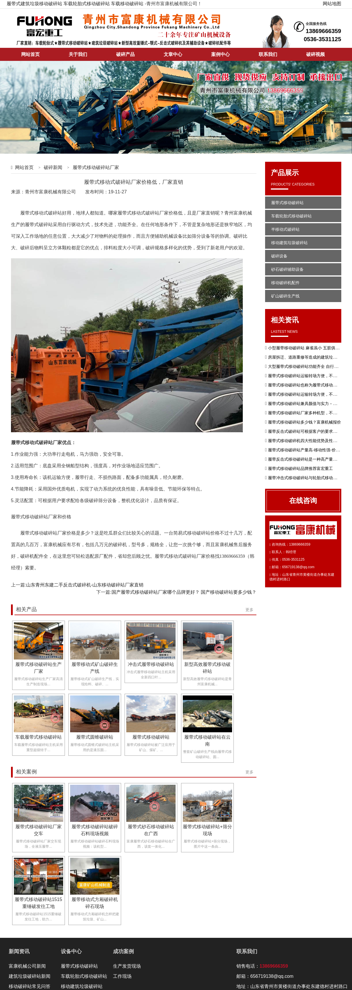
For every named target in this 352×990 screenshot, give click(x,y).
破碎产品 (125, 54)
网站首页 (30, 54)
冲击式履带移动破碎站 (151, 664)
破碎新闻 (53, 167)
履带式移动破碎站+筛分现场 (207, 830)
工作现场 (122, 976)
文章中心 (173, 54)
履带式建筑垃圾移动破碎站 (34, 3)
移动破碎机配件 (285, 282)
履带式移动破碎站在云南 (207, 740)
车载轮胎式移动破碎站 (86, 3)
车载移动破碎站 (127, 3)
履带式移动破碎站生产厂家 (38, 668)
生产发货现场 (127, 966)
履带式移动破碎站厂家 (96, 167)
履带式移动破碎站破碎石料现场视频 (95, 830)
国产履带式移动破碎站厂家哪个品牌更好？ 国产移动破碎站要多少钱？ (184, 592)
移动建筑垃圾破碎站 (289, 242)
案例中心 (220, 54)
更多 (249, 609)
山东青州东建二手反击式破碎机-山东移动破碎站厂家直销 (84, 584)
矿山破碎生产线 (285, 296)
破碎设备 (279, 256)
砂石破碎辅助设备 (287, 269)
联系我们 (268, 54)
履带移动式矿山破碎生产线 (95, 668)
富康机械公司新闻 (27, 966)
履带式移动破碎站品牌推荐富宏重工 (300, 468)
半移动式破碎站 (285, 229)
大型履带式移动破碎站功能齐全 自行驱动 (305, 366)
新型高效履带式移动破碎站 (207, 668)
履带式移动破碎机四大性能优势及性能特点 (306, 440)
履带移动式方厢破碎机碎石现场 (95, 903)
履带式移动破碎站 (150, 737)
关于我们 (78, 54)
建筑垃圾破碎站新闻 (29, 976)
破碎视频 (315, 54)
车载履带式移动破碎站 (38, 737)
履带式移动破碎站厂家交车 (38, 830)
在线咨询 (303, 500)
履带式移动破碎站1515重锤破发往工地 (38, 903)
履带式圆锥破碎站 (94, 737)
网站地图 (332, 3)
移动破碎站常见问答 (29, 986)
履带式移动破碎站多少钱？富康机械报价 (304, 422)
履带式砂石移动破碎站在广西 (151, 830)
